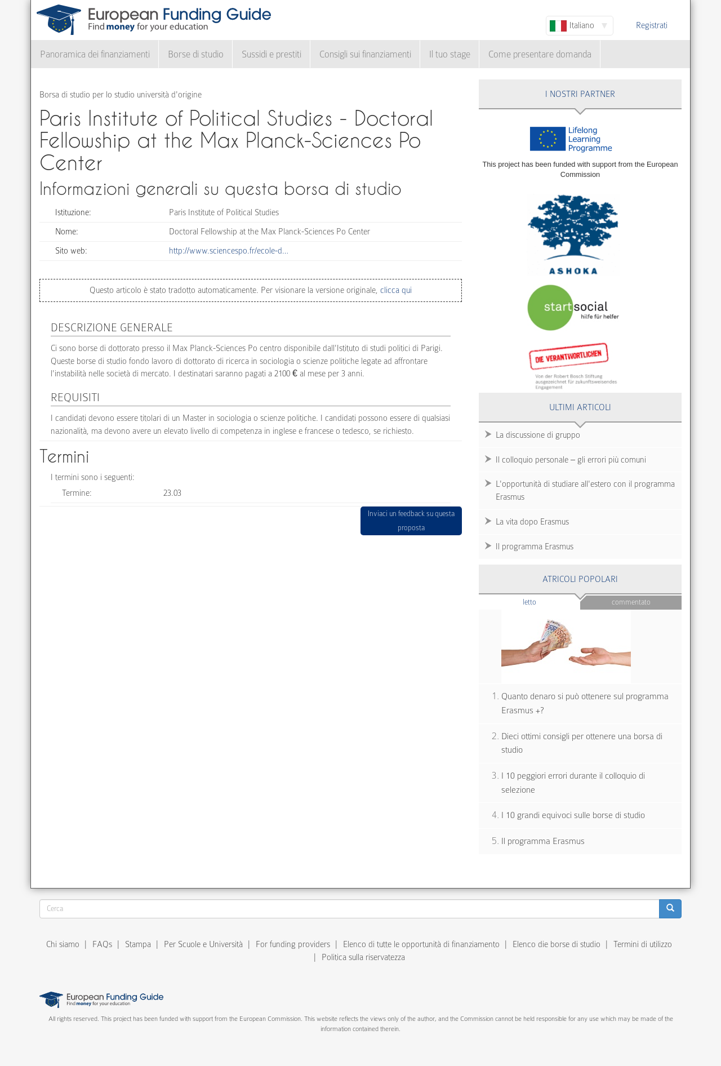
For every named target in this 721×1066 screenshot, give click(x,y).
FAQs (102, 944)
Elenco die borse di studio (556, 944)
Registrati (651, 25)
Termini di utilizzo (642, 944)
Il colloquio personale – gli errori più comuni (571, 459)
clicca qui (395, 290)
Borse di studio (196, 54)
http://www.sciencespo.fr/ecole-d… (228, 250)
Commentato (631, 602)
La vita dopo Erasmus (532, 521)
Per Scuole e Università (203, 944)
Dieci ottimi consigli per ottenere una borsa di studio (581, 743)
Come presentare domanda (539, 54)
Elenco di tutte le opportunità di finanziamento (421, 944)
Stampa (138, 944)
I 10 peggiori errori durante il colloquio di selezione (573, 783)
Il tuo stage (449, 54)
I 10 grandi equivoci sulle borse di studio (573, 815)
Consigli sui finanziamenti (365, 54)
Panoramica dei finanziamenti (95, 54)
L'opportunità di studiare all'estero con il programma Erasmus (585, 490)
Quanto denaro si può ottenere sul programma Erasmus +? (585, 703)
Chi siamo (62, 944)
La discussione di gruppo (538, 434)
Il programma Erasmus (534, 546)
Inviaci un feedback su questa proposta (411, 520)
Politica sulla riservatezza (363, 957)
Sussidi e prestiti (271, 54)
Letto (551, 601)
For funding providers (293, 944)
